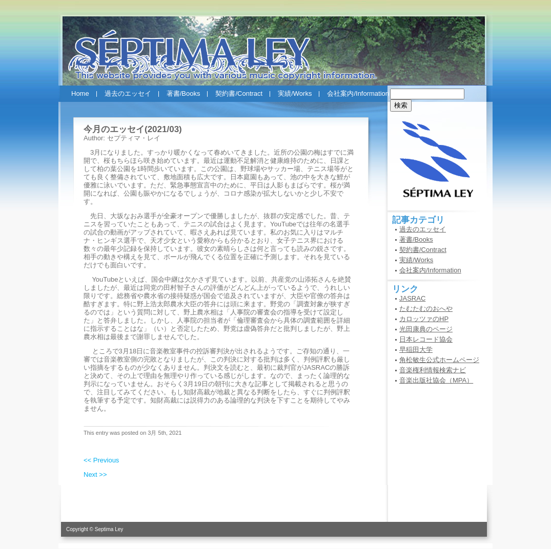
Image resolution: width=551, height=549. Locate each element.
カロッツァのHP (423, 319)
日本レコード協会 (426, 339)
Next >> (95, 474)
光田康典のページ (426, 329)
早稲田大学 (416, 349)
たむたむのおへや (426, 308)
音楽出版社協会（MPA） (436, 380)
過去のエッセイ (128, 93)
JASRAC (412, 298)
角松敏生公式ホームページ (439, 360)
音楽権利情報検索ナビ (432, 370)
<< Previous (101, 460)
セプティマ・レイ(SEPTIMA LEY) (275, 45)
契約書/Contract (238, 93)
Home (80, 93)
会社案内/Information (358, 93)
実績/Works (295, 93)
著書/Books (183, 93)
